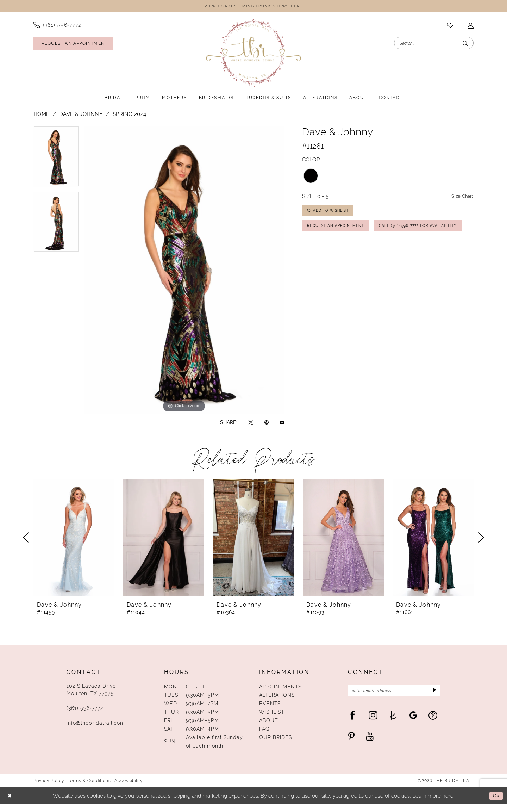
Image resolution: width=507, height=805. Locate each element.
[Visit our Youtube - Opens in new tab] (370, 738)
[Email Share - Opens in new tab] (282, 423)
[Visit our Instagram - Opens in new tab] (373, 717)
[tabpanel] (56, 159)
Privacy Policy (48, 781)
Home (41, 115)
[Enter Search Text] (434, 44)
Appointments (280, 687)
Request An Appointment (341, 230)
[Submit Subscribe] (432, 692)
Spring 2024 (129, 115)
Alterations (277, 696)
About (268, 721)
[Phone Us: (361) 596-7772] (57, 26)
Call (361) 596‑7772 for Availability (353, 248)
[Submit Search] (465, 44)
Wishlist (271, 713)
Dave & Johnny (81, 115)
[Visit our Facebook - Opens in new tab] (352, 717)
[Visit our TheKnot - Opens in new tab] (393, 717)
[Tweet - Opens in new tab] (251, 423)
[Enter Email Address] (394, 692)
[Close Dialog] (10, 797)
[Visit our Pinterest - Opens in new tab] (351, 738)
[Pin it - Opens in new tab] (266, 423)
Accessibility (128, 781)
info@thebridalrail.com (96, 723)
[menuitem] (57, 26)
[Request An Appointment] (73, 44)
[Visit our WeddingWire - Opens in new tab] (433, 717)
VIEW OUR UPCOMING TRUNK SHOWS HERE (253, 6)
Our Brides (275, 738)
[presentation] (73, 538)
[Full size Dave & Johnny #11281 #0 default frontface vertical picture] (184, 271)
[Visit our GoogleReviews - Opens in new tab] (413, 717)
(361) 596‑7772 (85, 709)
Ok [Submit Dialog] (495, 796)
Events (270, 704)
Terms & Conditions (89, 781)
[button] (471, 26)
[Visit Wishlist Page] (450, 26)
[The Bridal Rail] (253, 53)
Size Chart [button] (460, 197)
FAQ (264, 729)
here (447, 796)
